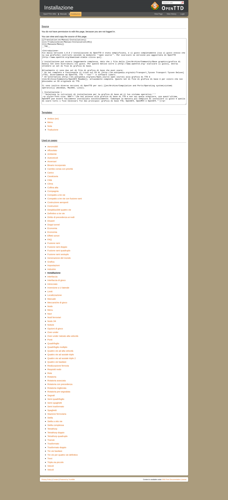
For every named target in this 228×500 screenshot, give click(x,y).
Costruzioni (52, 219)
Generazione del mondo (59, 271)
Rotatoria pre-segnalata (58, 404)
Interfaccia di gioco (56, 293)
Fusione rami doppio (57, 260)
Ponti (49, 352)
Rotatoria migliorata (56, 401)
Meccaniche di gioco (57, 315)
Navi (49, 327)
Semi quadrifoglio (55, 412)
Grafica (50, 275)
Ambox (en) (53, 131)
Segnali (51, 408)
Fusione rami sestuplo (58, 267)
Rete (49, 386)
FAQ (49, 252)
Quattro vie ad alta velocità (60, 364)
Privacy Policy (46, 492)
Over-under (52, 345)
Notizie (50, 338)
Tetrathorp (52, 442)
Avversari (51, 174)
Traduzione (52, 143)
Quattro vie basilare (56, 375)
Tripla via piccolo (55, 475)
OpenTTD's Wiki (49, 14)
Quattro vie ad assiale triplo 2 (61, 371)
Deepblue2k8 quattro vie (59, 223)
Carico (50, 185)
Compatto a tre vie (56, 208)
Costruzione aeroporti (57, 215)
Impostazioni (53, 278)
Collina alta (52, 200)
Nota (49, 139)
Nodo (50, 319)
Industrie (51, 282)
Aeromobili (52, 159)
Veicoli (50, 479)
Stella (50, 431)
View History (171, 14)
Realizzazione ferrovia (58, 379)
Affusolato (52, 163)
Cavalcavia (52, 189)
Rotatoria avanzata (56, 393)
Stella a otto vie (54, 434)
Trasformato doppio (56, 460)
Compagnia (53, 204)
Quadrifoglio (53, 356)
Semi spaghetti (54, 416)
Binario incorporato (56, 178)
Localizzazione (54, 308)
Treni (49, 471)
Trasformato (53, 456)
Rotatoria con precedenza (59, 397)
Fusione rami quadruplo (58, 263)
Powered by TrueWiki (67, 492)
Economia (52, 241)
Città (49, 193)
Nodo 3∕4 (51, 334)
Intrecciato (52, 297)
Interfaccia (52, 289)
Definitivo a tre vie (56, 226)
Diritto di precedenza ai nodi (60, 230)
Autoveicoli (52, 171)
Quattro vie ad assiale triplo (60, 367)
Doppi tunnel (53, 237)
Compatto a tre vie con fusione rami (64, 211)
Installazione (76, 14)
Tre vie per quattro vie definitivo (62, 468)
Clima (50, 197)
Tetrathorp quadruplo (57, 449)
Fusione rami (53, 256)
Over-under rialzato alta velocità (62, 349)
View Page (158, 14)
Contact (55, 492)
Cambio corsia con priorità (60, 182)
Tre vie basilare (54, 464)
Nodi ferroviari (54, 330)
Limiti (49, 304)
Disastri (51, 234)
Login (182, 14)
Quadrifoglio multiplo (57, 360)
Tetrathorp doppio (55, 445)
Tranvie (51, 453)
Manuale (63, 14)
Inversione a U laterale (58, 301)
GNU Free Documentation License (174, 492)
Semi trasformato (55, 419)
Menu (50, 135)
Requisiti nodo (54, 382)
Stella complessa (55, 438)
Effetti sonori (53, 249)
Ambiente (52, 167)
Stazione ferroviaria (56, 427)
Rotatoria (51, 390)
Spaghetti (52, 423)
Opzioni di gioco (55, 341)
